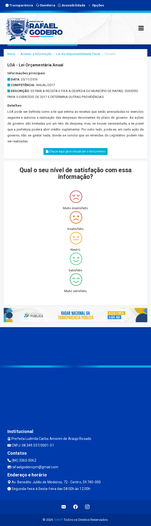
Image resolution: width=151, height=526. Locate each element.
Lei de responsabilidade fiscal (78, 54)
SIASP (58, 520)
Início (11, 54)
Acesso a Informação (36, 54)
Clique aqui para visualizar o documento (75, 151)
